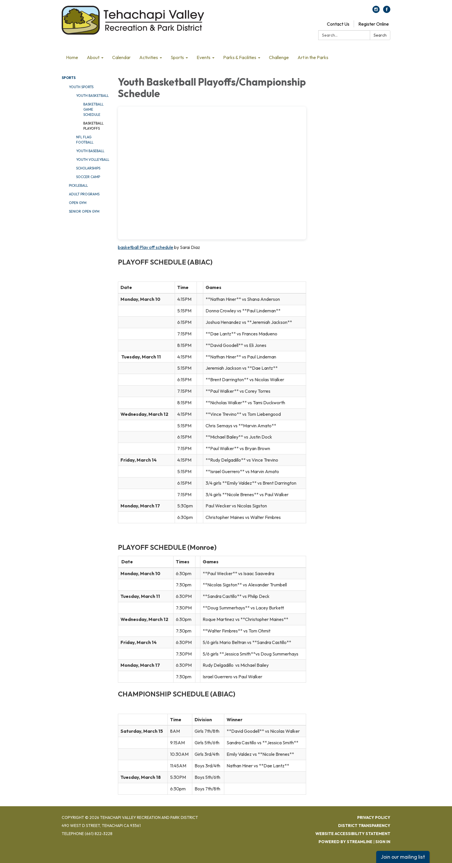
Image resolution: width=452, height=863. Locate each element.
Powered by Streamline (345, 841)
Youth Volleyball (92, 159)
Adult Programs (84, 194)
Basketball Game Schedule (93, 109)
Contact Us (338, 24)
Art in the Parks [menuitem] (312, 57)
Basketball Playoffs (93, 126)
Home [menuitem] (72, 57)
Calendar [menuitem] (121, 57)
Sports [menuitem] (177, 57)
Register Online (373, 24)
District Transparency (364, 825)
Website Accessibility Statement (352, 833)
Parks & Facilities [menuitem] (239, 57)
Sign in (382, 841)
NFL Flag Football (84, 139)
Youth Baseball (90, 151)
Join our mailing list (403, 856)
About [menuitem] (93, 57)
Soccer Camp (88, 177)
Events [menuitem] (203, 57)
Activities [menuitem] (148, 57)
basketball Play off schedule (145, 247)
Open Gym (77, 203)
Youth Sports (81, 87)
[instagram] (376, 11)
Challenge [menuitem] (279, 57)
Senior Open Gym (84, 211)
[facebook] (386, 11)
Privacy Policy (373, 817)
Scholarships (88, 168)
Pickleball (78, 185)
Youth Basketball (92, 95)
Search (380, 35)
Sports (69, 77)
